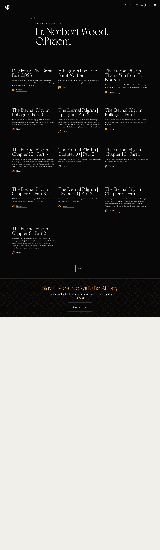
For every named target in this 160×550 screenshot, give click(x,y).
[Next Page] (80, 268)
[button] (155, 5)
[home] (7, 7)
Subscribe (80, 307)
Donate (141, 5)
